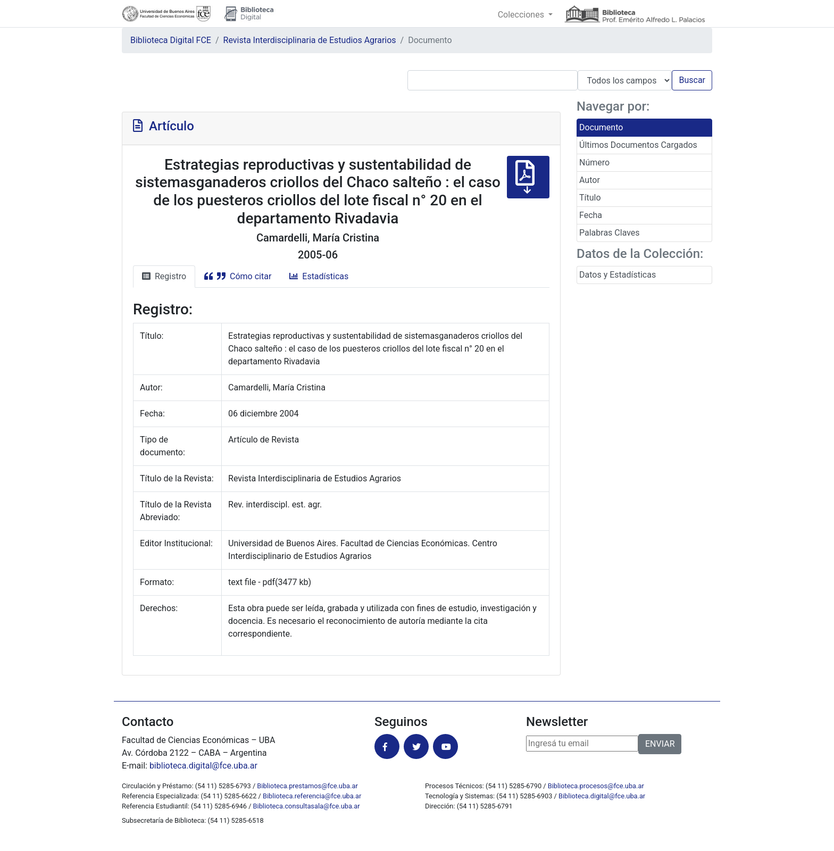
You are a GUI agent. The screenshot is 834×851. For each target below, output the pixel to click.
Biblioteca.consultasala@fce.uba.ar (306, 806)
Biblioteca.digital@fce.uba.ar (601, 796)
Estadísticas (318, 276)
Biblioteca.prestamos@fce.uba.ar (307, 786)
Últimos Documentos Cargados (638, 145)
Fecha (590, 215)
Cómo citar (237, 276)
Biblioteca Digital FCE (170, 40)
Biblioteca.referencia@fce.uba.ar (312, 796)
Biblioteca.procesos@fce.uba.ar (596, 786)
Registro (164, 276)
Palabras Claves (609, 233)
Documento (601, 127)
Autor (589, 180)
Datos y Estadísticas (617, 275)
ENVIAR (659, 744)
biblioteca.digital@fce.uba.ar (203, 766)
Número (594, 162)
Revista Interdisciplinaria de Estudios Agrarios (309, 40)
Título (590, 198)
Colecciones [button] (522, 15)
